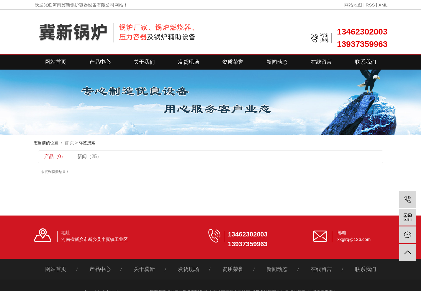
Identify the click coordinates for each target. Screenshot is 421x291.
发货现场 (188, 62)
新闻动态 (277, 62)
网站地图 (353, 4)
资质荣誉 (232, 62)
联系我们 (365, 62)
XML (383, 4)
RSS (370, 4)
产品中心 (100, 62)
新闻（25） (89, 156)
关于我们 (144, 62)
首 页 (69, 142)
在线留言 (321, 62)
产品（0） (55, 156)
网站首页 (55, 62)
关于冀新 (144, 269)
